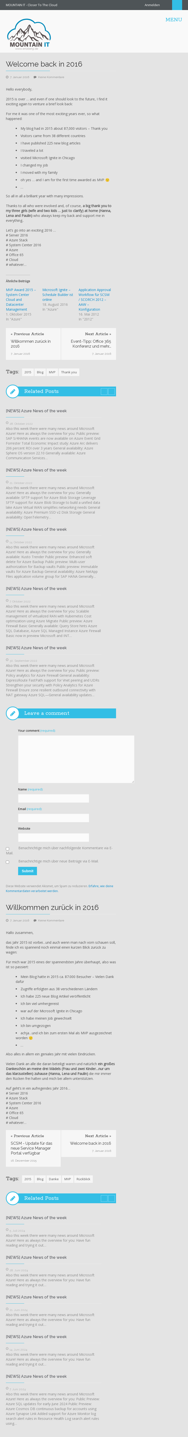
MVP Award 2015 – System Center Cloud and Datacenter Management (21, 299)
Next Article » (98, 334)
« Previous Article (27, 334)
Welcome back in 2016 (90, 1143)
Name (30, 789)
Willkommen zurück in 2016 (31, 344)
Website (24, 828)
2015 (27, 372)
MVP (52, 372)
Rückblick (83, 1179)
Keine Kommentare (51, 77)
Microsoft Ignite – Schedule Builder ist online (57, 294)
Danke (54, 1179)
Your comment (37, 730)
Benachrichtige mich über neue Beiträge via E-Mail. (58, 861)
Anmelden (152, 5)
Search (177, 5)
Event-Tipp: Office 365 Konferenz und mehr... (91, 344)
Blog (40, 372)
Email (30, 809)
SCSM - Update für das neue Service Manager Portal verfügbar (31, 1148)
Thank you (69, 372)
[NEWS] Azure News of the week (36, 411)
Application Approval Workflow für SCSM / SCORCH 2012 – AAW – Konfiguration (95, 299)
